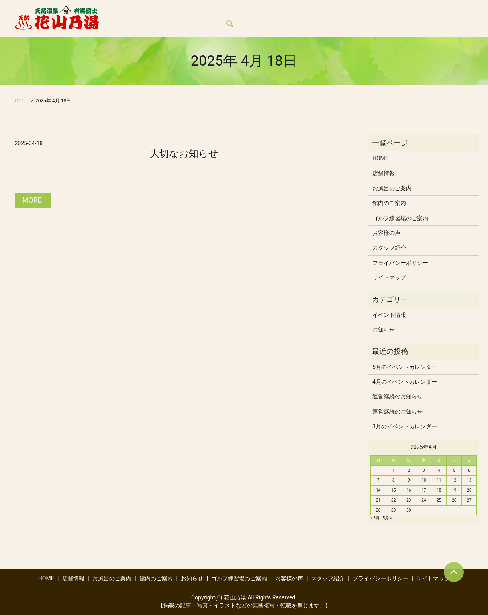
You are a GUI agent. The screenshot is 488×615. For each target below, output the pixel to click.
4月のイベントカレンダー (404, 382)
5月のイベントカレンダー (404, 367)
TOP (19, 100)
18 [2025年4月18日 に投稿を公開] (439, 490)
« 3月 (375, 518)
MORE (32, 200)
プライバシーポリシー (400, 263)
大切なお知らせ (184, 153)
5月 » (387, 518)
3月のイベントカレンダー (404, 426)
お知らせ (289, 10)
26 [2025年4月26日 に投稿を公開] (454, 500)
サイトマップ (389, 277)
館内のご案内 (247, 10)
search (119, 24)
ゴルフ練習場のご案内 (341, 10)
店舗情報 (154, 10)
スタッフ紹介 (440, 10)
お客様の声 (396, 10)
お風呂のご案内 (198, 10)
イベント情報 (389, 315)
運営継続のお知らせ (397, 396)
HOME (121, 10)
